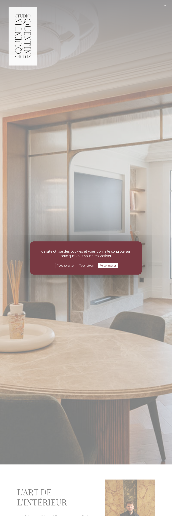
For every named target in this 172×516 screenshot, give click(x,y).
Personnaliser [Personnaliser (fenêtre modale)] (108, 265)
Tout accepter (65, 265)
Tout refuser (86, 265)
